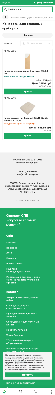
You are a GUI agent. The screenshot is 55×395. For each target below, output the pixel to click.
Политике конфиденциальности (19, 370)
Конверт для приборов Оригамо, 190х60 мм (26, 72)
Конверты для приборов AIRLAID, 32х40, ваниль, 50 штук (26, 119)
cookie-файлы (25, 355)
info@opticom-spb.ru (27, 174)
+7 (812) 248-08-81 (27, 171)
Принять (27, 374)
